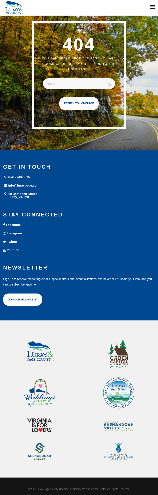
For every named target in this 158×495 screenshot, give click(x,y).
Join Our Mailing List (22, 299)
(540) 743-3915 (16, 177)
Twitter (10, 241)
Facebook (12, 225)
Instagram (12, 233)
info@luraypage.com (21, 185)
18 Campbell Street (79, 195)
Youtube (11, 250)
